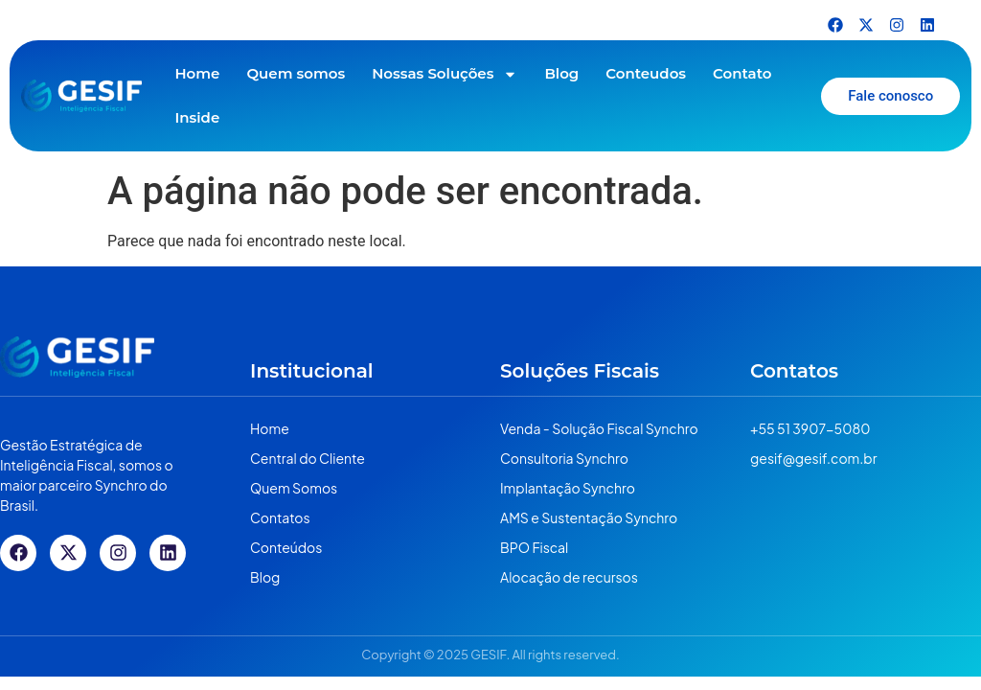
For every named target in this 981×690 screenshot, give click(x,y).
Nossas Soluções (444, 74)
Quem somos (295, 73)
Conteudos (645, 73)
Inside (196, 117)
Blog (561, 73)
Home (196, 73)
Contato (742, 73)
